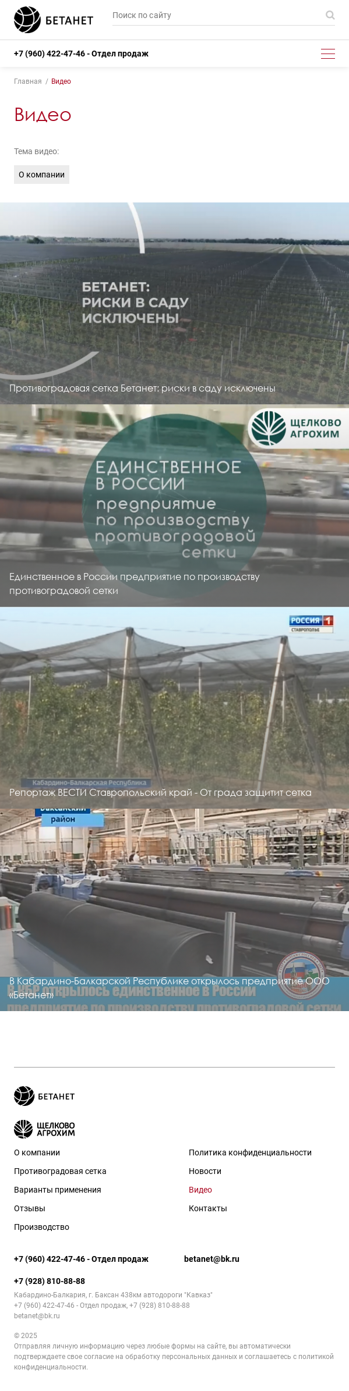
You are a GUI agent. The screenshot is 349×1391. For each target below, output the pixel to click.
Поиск (330, 15)
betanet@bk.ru (211, 1259)
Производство (41, 1227)
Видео (200, 1189)
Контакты (208, 1208)
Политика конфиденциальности (250, 1152)
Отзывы (29, 1208)
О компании (42, 174)
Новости (205, 1171)
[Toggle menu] (328, 53)
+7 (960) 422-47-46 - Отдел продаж (81, 53)
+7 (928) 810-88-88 (49, 1281)
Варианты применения (57, 1189)
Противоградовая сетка (60, 1171)
